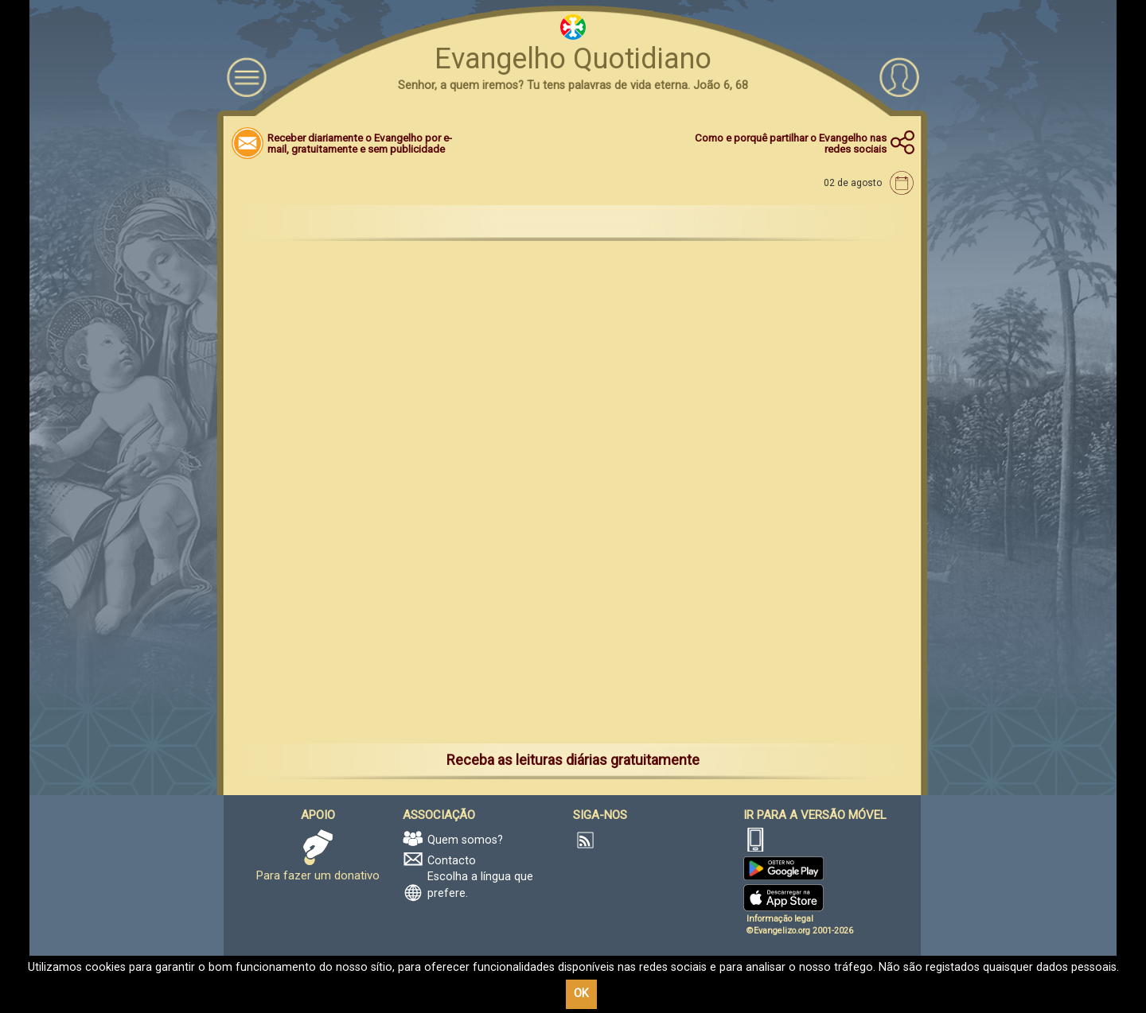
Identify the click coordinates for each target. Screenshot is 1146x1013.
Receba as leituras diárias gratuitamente (573, 759)
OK (581, 993)
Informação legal (779, 919)
